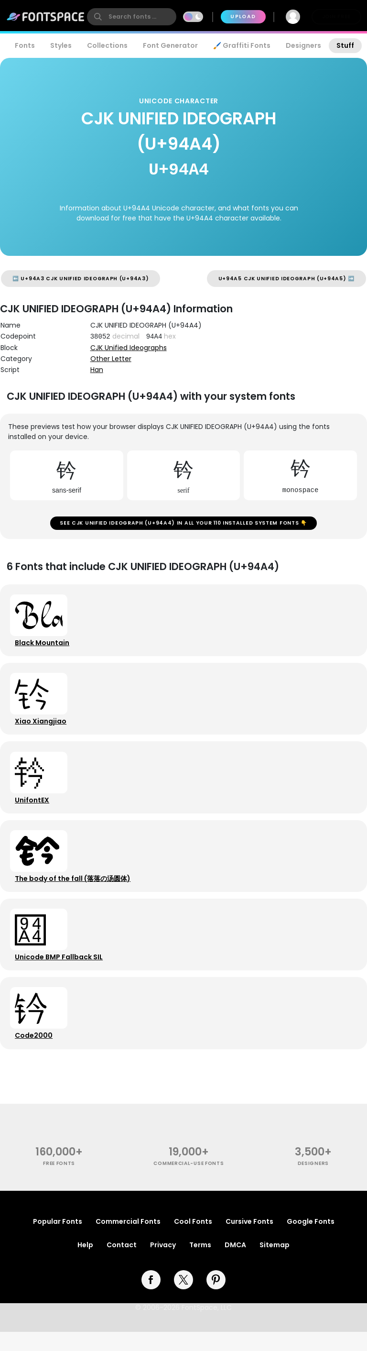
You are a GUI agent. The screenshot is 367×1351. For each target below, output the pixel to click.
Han (96, 369)
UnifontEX (33, 809)
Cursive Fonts (249, 1240)
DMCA (235, 1264)
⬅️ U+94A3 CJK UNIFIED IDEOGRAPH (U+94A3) (80, 278)
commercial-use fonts (188, 1182)
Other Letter (110, 358)
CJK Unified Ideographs (128, 347)
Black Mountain (43, 646)
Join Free (336, 16)
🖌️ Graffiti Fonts (241, 45)
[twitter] (183, 1298)
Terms (200, 1264)
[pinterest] (216, 1298)
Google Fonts (311, 1240)
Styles (61, 45)
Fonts (25, 45)
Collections (107, 45)
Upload (243, 16)
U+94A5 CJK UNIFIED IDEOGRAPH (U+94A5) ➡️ (286, 278)
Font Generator (170, 45)
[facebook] (151, 1298)
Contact (122, 1264)
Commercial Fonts (128, 1240)
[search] (131, 16)
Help (85, 1264)
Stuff (345, 45)
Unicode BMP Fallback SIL (60, 972)
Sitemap (274, 1264)
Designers (303, 45)
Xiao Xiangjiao (42, 728)
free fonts (59, 1182)
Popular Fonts (57, 1240)
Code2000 (35, 1053)
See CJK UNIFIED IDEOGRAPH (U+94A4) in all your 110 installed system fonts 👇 (183, 524)
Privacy (163, 1264)
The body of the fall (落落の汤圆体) (74, 890)
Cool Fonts (193, 1240)
